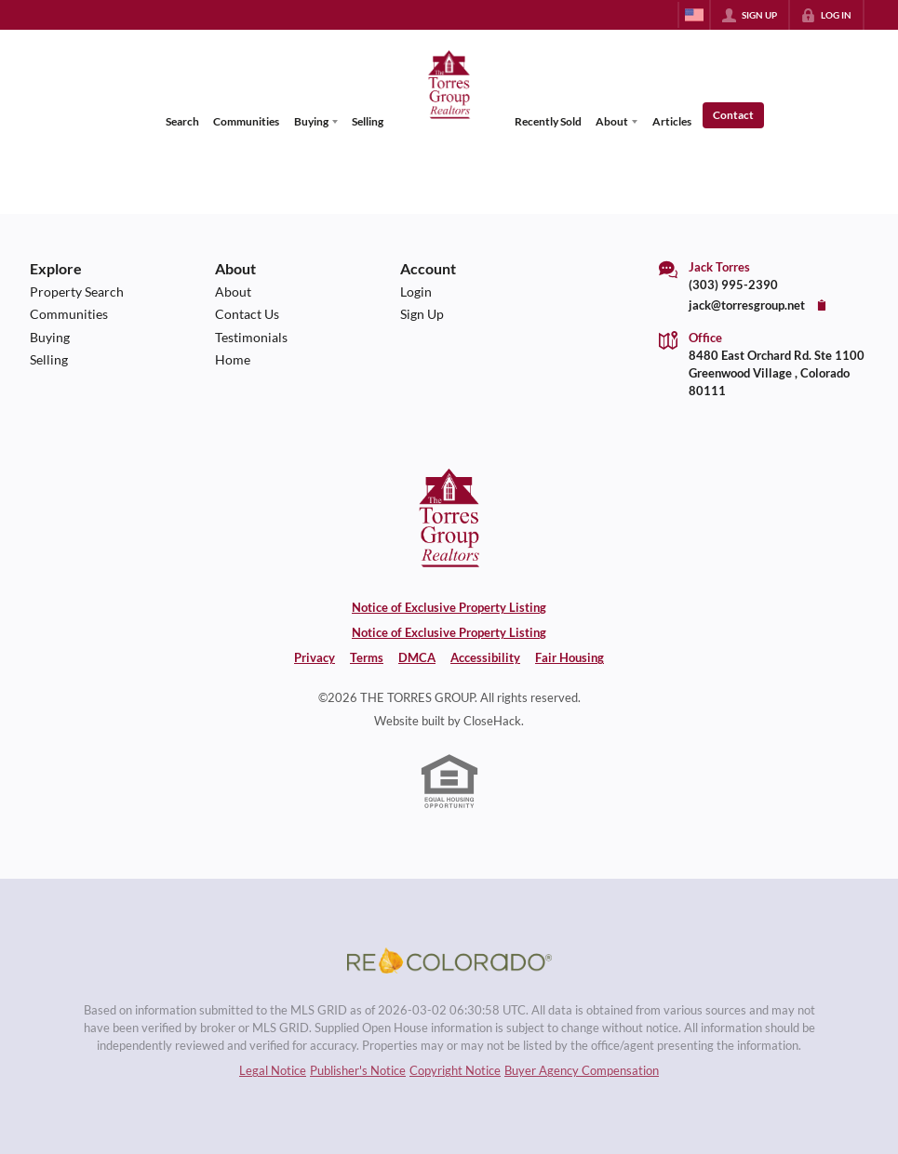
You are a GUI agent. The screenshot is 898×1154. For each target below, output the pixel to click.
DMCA (417, 657)
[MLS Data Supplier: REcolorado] (449, 960)
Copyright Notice (455, 1070)
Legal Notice (272, 1070)
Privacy (314, 657)
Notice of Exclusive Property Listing (449, 607)
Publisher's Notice (358, 1070)
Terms (366, 657)
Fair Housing (569, 657)
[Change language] (694, 15)
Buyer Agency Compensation (581, 1070)
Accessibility (485, 657)
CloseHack (492, 720)
